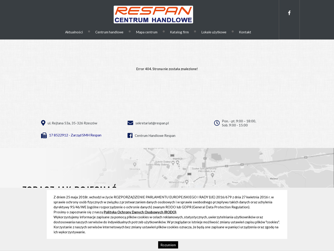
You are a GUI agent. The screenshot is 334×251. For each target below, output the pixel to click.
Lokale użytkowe (213, 32)
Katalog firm (179, 32)
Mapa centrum (146, 32)
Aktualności (74, 32)
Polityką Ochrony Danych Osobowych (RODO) (140, 212)
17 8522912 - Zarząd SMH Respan (71, 135)
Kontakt (245, 32)
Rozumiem (168, 245)
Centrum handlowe (109, 32)
